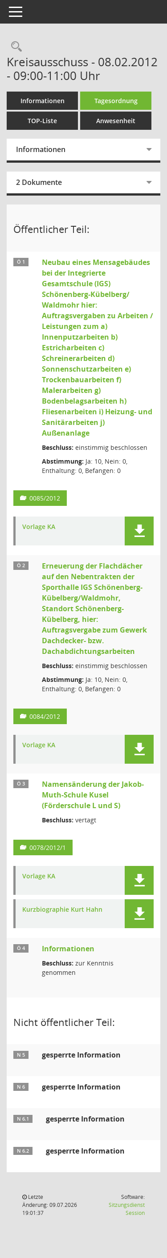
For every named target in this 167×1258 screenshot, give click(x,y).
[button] (139, 531)
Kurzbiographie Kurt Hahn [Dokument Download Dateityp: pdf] (62, 909)
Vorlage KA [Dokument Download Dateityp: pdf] (38, 527)
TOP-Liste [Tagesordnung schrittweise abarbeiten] (42, 120)
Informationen (42, 100)
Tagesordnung (116, 100)
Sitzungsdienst (127, 1209)
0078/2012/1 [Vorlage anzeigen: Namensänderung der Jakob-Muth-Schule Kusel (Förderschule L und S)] (47, 847)
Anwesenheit (115, 120)
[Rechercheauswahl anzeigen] (14, 47)
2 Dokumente (39, 182)
